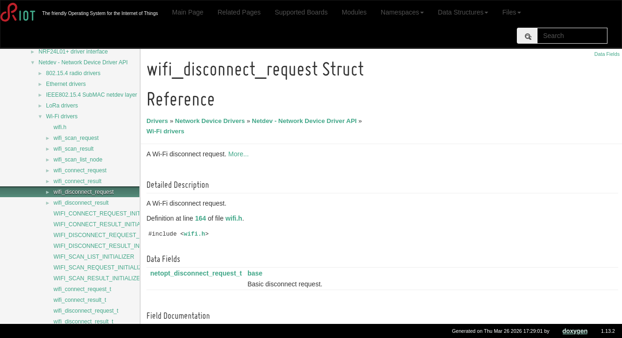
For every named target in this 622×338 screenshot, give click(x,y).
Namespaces (402, 12)
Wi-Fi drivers (61, 116)
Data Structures (463, 12)
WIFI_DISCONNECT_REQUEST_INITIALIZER (112, 235)
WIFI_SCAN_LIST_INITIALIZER (94, 257)
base (256, 273)
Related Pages (239, 12)
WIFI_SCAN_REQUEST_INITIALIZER (102, 267)
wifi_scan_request (76, 138)
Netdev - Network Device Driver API (83, 62)
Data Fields (607, 54)
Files (511, 12)
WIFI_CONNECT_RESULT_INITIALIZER (105, 224)
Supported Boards (301, 12)
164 (202, 218)
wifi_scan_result (73, 149)
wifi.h (60, 127)
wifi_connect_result (77, 181)
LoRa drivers (62, 105)
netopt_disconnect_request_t (197, 273)
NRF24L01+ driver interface (73, 51)
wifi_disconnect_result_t (83, 321)
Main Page (187, 12)
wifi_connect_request (80, 170)
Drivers (158, 120)
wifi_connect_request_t (82, 289)
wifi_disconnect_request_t (86, 310)
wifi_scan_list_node (78, 159)
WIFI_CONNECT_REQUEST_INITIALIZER (108, 213)
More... (240, 154)
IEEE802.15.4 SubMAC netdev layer (91, 95)
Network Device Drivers (211, 120)
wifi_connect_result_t (80, 300)
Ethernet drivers (66, 84)
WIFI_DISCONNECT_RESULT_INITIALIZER (110, 246)
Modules (354, 12)
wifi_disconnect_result (81, 203)
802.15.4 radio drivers (73, 73)
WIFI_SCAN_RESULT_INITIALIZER (99, 278)
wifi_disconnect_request (84, 192)
